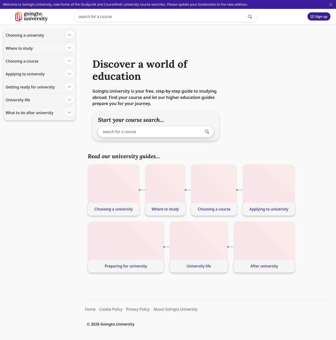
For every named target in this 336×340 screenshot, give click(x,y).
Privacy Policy (138, 309)
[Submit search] (251, 16)
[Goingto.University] (31, 16)
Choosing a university (25, 35)
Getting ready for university (30, 87)
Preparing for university (126, 266)
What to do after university (29, 112)
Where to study (19, 48)
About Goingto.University (175, 309)
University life (18, 99)
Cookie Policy (110, 309)
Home (90, 309)
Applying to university (25, 74)
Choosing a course (22, 61)
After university (264, 266)
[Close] (330, 4)
